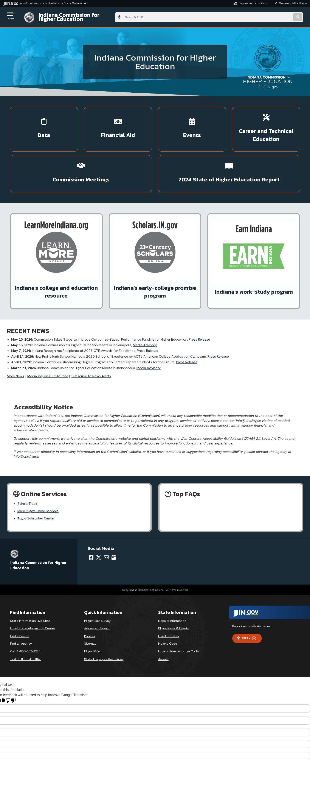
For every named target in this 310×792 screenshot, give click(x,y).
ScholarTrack (27, 475)
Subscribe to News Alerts (91, 347)
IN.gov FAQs (92, 624)
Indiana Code (167, 616)
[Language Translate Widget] (251, 3)
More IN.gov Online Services (38, 483)
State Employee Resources (103, 631)
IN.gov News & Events (173, 601)
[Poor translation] (10, 673)
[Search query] (271, 15)
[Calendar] (114, 529)
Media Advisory (145, 316)
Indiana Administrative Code (178, 624)
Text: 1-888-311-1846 (25, 631)
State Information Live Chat (30, 593)
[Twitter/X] (98, 529)
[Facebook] (91, 529)
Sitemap (90, 616)
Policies (89, 608)
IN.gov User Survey (97, 593)
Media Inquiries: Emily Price (47, 347)
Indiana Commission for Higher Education (87, 15)
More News (15, 347)
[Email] (106, 529)
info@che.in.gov (26, 428)
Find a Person (19, 608)
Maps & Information (172, 593)
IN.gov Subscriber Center (36, 490)
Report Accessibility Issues (251, 599)
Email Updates (168, 608)
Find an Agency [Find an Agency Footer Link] (21, 616)
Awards (163, 631)
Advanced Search (97, 601)
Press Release (199, 311)
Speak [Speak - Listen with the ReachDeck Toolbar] (246, 611)
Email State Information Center (32, 601)
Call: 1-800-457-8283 (25, 624)
